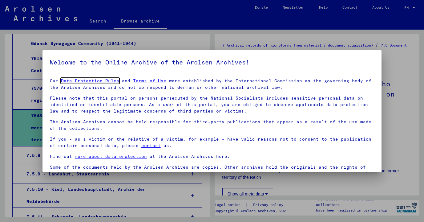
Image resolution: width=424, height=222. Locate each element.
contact (151, 145)
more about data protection (111, 156)
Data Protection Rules (90, 81)
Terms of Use (149, 81)
